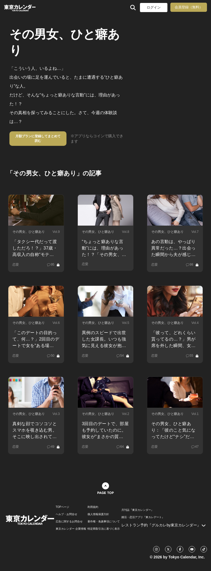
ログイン (154, 7)
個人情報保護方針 (98, 514)
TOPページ (62, 507)
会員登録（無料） (189, 7)
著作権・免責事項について (103, 521)
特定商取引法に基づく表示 (103, 528)
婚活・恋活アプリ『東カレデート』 (142, 517)
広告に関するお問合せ (69, 521)
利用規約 (92, 507)
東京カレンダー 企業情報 (71, 528)
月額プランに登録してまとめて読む (38, 138)
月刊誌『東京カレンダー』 (137, 510)
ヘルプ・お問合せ (66, 514)
